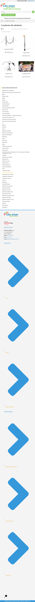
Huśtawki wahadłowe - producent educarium (11, 115)
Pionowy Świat (5, 148)
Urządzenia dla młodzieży (7, 172)
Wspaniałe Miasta (6, 184)
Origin (3, 144)
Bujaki (3, 98)
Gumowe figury (5, 111)
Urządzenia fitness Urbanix (8, 174)
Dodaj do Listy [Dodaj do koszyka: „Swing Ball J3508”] (27, 76)
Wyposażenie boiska (6, 197)
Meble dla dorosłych (6, 130)
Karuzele (4, 127)
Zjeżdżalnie (4, 207)
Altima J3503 (26, 52)
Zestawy (4, 203)
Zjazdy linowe (5, 205)
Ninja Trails (4, 140)
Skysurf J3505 (8, 73)
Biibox (3, 94)
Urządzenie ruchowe (6, 178)
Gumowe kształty (6, 113)
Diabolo (4, 100)
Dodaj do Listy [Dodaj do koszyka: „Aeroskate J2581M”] (10, 52)
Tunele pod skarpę (6, 170)
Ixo (3, 123)
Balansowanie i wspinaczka (8, 90)
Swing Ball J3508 (26, 73)
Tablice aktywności (6, 164)
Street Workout (5, 163)
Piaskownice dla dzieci (7, 146)
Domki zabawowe (6, 104)
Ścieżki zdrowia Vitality (7, 157)
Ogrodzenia (4, 142)
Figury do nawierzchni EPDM (8, 107)
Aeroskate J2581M (8, 49)
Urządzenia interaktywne (7, 176)
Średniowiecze (5, 159)
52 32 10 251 (8, 237)
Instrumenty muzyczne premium (9, 119)
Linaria (3, 129)
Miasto (3, 138)
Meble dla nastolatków (7, 134)
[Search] (33, 12)
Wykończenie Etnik (6, 188)
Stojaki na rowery (6, 161)
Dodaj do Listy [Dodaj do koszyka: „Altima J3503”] (27, 55)
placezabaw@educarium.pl (13, 239)
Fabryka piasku (5, 105)
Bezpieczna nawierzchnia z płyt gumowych (11, 92)
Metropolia (4, 136)
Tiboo (3, 168)
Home (2, 20)
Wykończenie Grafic (6, 189)
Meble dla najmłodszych (7, 132)
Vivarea (3, 180)
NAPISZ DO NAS (31, 0)
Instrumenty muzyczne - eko (8, 117)
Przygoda (4, 155)
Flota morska (5, 109)
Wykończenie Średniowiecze (8, 195)
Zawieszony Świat (6, 201)
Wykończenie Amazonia (7, 186)
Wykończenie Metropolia (7, 191)
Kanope (4, 125)
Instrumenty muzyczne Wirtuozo (9, 121)
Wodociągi (4, 182)
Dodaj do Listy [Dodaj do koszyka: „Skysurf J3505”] (10, 76)
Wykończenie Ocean (6, 193)
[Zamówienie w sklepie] (8, 32)
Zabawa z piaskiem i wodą (8, 199)
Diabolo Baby (5, 102)
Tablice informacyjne (6, 166)
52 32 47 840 (10, 235)
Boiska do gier (5, 96)
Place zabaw (5, 150)
